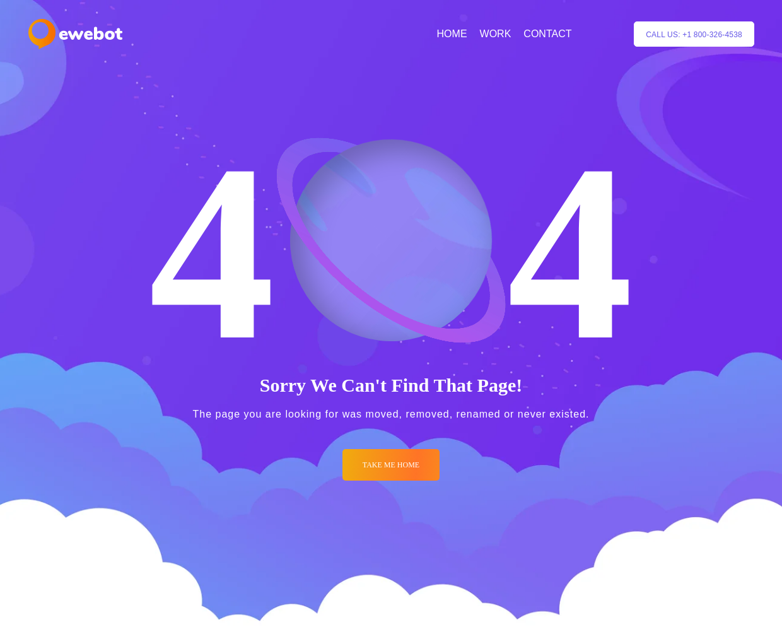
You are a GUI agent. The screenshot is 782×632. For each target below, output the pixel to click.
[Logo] (75, 34)
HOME (452, 33)
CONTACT (547, 33)
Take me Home (391, 464)
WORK (495, 33)
